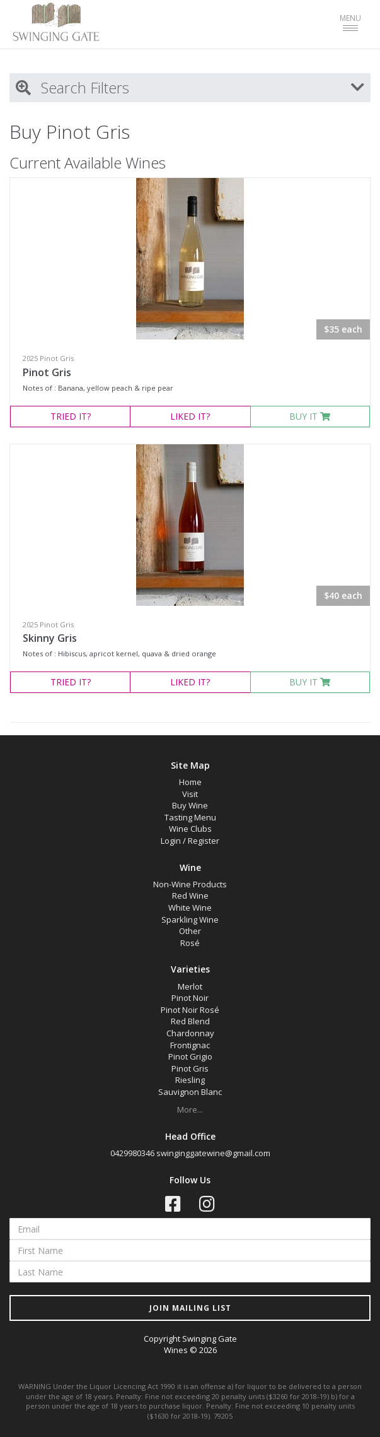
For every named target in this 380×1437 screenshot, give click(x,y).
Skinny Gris (50, 638)
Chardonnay (190, 1033)
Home (190, 782)
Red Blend (190, 1021)
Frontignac (190, 1045)
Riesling (190, 1079)
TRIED (70, 416)
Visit (190, 794)
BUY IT (309, 416)
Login (171, 840)
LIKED (190, 416)
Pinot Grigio (190, 1056)
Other (190, 931)
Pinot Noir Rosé (190, 1009)
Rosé (190, 943)
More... (190, 1109)
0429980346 (132, 1153)
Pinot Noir (190, 997)
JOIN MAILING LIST (190, 1308)
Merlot (190, 986)
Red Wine (190, 895)
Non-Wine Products (190, 884)
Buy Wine (190, 805)
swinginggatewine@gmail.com (213, 1153)
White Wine (190, 907)
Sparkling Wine (190, 919)
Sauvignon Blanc (190, 1091)
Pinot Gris (47, 372)
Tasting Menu (190, 817)
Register (203, 840)
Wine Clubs (190, 828)
